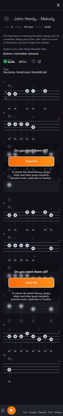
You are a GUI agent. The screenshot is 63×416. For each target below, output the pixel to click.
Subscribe (31, 161)
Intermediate (20, 53)
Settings (58, 410)
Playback (42, 410)
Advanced (33, 53)
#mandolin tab (39, 72)
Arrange (32, 410)
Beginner (7, 53)
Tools (50, 410)
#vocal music (23, 72)
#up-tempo (9, 72)
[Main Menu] (58, 5)
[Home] (13, 5)
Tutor (25, 410)
